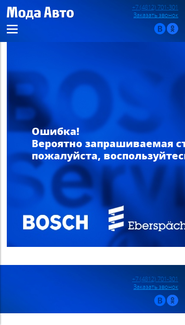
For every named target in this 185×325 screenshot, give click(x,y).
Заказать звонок (155, 15)
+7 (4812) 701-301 (155, 7)
